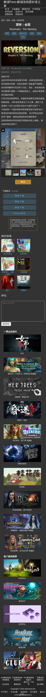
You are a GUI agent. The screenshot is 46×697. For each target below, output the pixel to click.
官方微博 (33, 692)
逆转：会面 (11, 20)
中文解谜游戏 (29, 678)
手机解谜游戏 (17, 678)
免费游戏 (9, 14)
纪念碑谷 (5, 684)
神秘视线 (5, 680)
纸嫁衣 (28, 680)
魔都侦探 (17, 684)
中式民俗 (36, 9)
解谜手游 (26, 9)
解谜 (14, 33)
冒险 (7, 33)
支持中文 (19, 12)
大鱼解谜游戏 (6, 678)
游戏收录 (23, 692)
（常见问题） (14, 191)
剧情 (39, 33)
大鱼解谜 (16, 9)
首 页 (7, 9)
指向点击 (23, 33)
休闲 (32, 33)
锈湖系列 (17, 680)
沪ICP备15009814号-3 (23, 695)
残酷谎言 (40, 680)
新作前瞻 (29, 12)
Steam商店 (19, 213)
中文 (23, 37)
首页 (3, 20)
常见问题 (14, 692)
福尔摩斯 (40, 684)
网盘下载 (19, 196)
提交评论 (6, 324)
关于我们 (4, 692)
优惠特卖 (19, 14)
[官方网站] (27, 68)
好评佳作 (9, 12)
